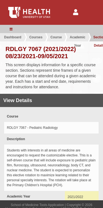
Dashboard (12, 37)
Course (56, 37)
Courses (36, 37)
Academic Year (77, 38)
